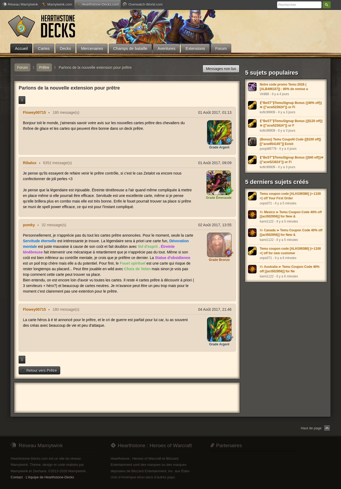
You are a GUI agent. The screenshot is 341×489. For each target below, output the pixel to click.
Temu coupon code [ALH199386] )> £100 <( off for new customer (290, 251)
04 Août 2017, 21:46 (215, 309)
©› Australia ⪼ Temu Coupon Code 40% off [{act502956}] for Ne (289, 269)
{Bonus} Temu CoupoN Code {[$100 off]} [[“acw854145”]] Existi (290, 142)
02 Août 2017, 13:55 (215, 225)
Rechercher (327, 4)
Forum (22, 67)
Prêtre (44, 67)
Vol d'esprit (148, 246)
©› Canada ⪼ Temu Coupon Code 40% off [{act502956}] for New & (291, 232)
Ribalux (29, 163)
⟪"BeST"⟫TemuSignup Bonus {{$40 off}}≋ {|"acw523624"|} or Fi (291, 160)
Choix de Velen (137, 269)
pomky (29, 225)
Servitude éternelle (39, 241)
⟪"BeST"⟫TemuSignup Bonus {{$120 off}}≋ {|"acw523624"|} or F (291, 123)
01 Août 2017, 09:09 (215, 163)
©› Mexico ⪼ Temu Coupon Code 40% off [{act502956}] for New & (291, 214)
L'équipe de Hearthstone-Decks (50, 477)
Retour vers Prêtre (39, 370)
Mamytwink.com (57, 4)
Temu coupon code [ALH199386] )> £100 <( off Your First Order (290, 196)
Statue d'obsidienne (172, 258)
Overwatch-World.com (143, 4)
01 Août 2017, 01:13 (215, 112)
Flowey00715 (34, 112)
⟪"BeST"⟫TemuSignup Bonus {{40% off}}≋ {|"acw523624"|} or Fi (291, 105)
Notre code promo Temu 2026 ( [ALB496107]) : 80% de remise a (284, 87)
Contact (17, 477)
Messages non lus (221, 69)
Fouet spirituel (132, 263)
